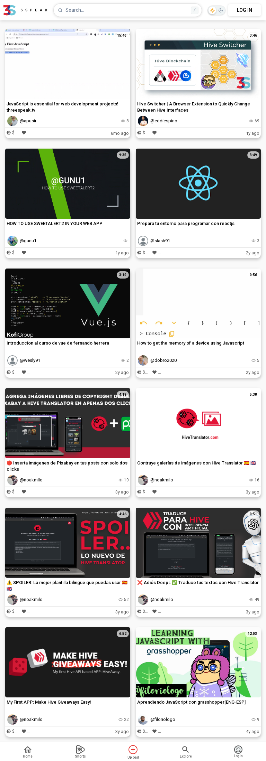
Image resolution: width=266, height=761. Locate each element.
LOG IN (244, 10)
